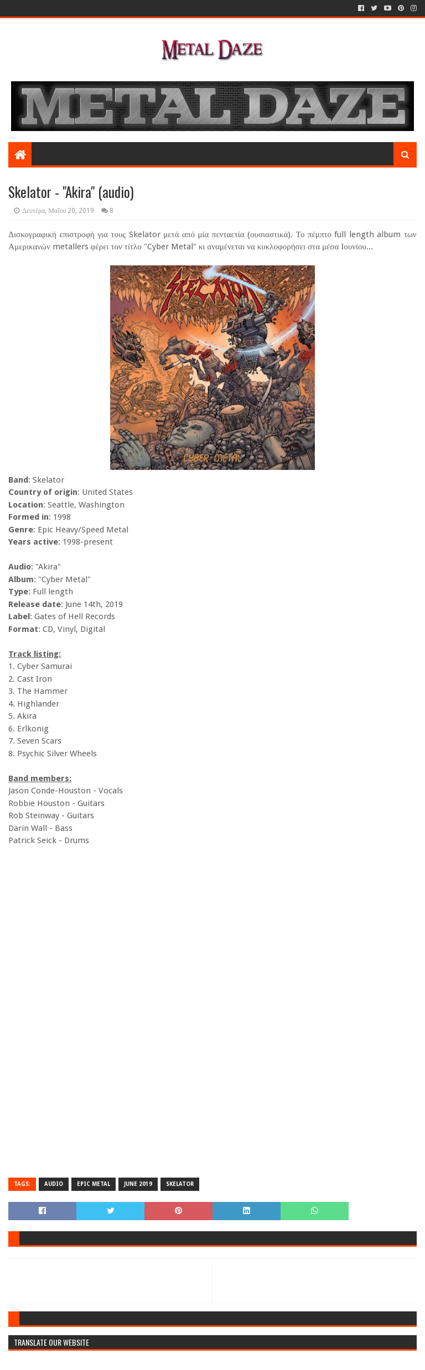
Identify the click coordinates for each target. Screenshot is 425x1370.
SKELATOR (180, 1184)
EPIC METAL (93, 1184)
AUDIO (53, 1184)
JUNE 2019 (138, 1184)
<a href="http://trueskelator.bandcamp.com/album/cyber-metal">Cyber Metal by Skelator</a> (212, 892)
